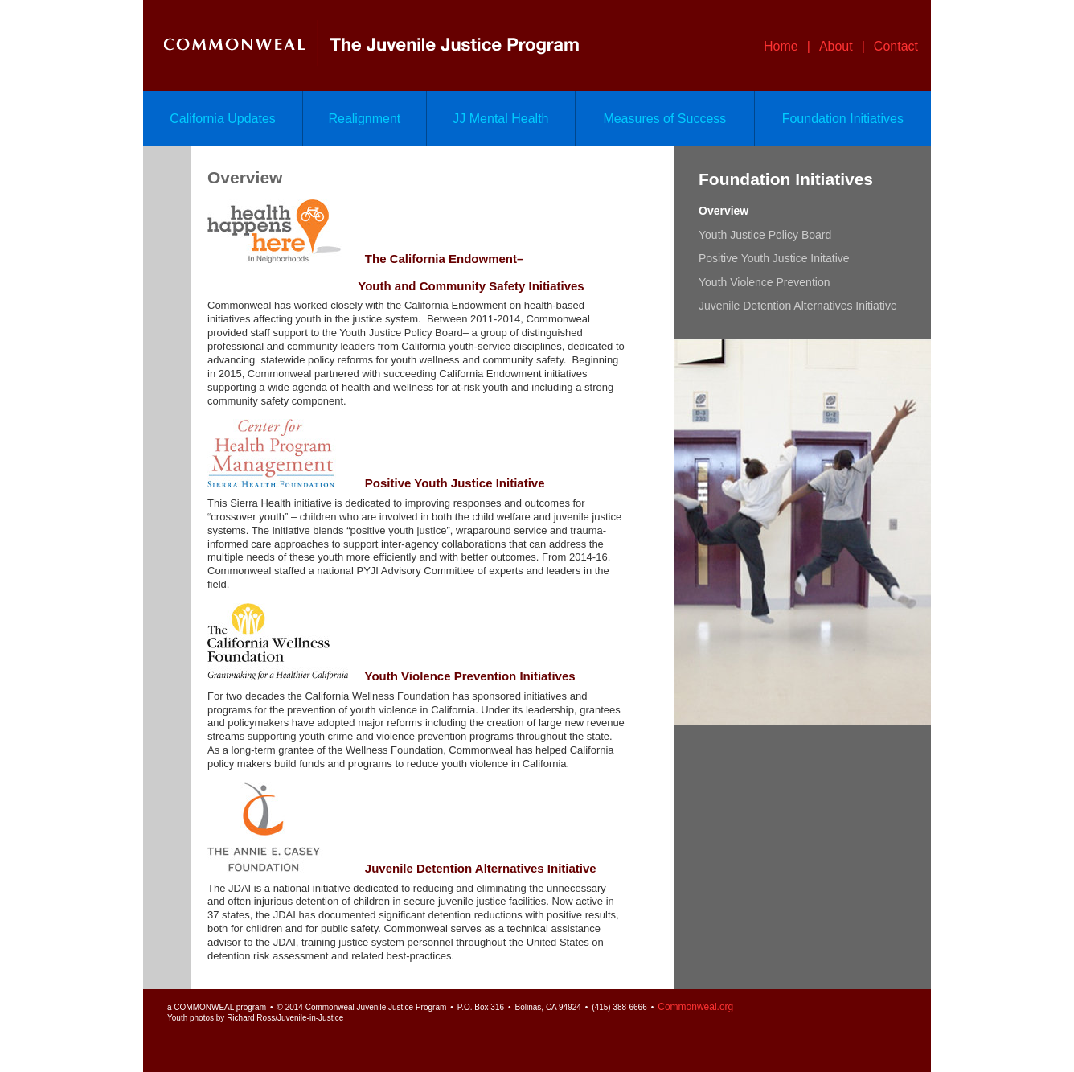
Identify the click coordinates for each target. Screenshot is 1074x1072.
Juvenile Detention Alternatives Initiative (798, 305)
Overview (723, 210)
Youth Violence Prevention (764, 282)
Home (781, 46)
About (836, 46)
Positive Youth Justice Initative (774, 258)
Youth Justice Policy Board (765, 234)
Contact (896, 46)
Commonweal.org (695, 1006)
